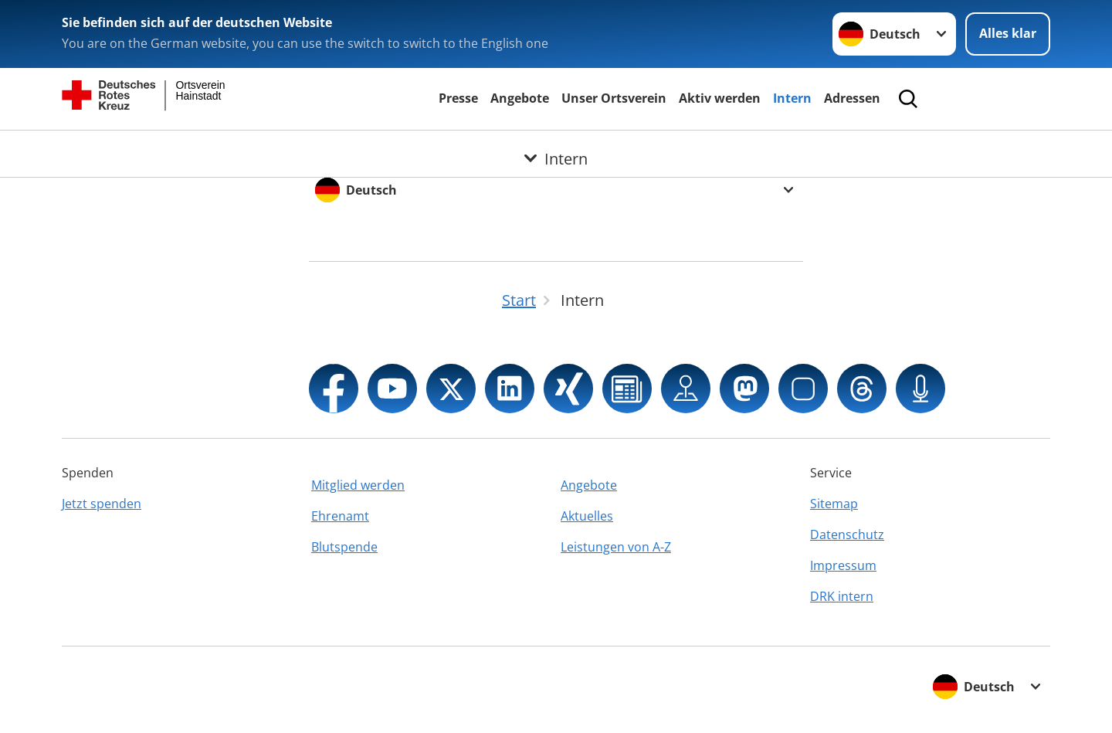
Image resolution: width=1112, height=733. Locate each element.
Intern (792, 98)
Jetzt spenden (101, 503)
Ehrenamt (340, 515)
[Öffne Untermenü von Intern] (556, 149)
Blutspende (344, 546)
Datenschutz (847, 534)
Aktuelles (587, 515)
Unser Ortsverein (613, 98)
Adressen (852, 98)
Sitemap (834, 503)
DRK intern (841, 596)
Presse (458, 98)
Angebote (519, 98)
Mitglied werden (358, 485)
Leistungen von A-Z (616, 546)
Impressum (843, 565)
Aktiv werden (720, 98)
